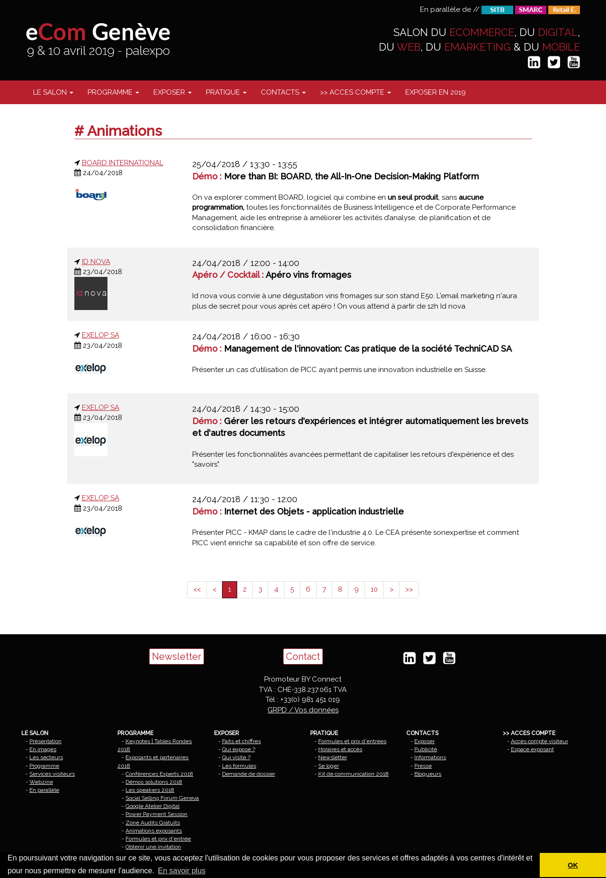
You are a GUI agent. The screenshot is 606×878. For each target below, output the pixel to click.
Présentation (45, 741)
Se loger (328, 766)
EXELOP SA (100, 335)
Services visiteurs (52, 774)
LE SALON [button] (53, 92)
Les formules (239, 766)
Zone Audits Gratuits (152, 822)
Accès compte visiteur (539, 741)
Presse (423, 766)
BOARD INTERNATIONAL (122, 163)
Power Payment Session (156, 814)
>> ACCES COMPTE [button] (355, 92)
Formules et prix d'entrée (158, 838)
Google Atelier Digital (152, 806)
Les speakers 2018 (149, 790)
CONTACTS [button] (283, 92)
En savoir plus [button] (182, 871)
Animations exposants (153, 830)
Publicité (425, 749)
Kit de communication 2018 (353, 774)
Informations (430, 757)
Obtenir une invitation (153, 846)
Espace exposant (532, 749)
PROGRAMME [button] (113, 92)
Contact (303, 656)
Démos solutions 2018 (153, 782)
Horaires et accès (340, 749)
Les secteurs (46, 757)
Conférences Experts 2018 (159, 774)
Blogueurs (427, 774)
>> (409, 589)
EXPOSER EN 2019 (435, 92)
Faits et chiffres (241, 741)
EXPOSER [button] (172, 92)
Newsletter (176, 656)
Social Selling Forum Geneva (162, 798)
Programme (44, 766)
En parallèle (44, 790)
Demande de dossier (248, 774)
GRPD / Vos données (303, 710)
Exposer (424, 741)
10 (374, 589)
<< (197, 589)
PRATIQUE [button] (226, 92)
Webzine (41, 782)
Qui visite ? (236, 757)
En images (42, 749)
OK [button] (573, 865)
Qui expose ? (238, 749)
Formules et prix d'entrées (352, 741)
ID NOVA (96, 261)
